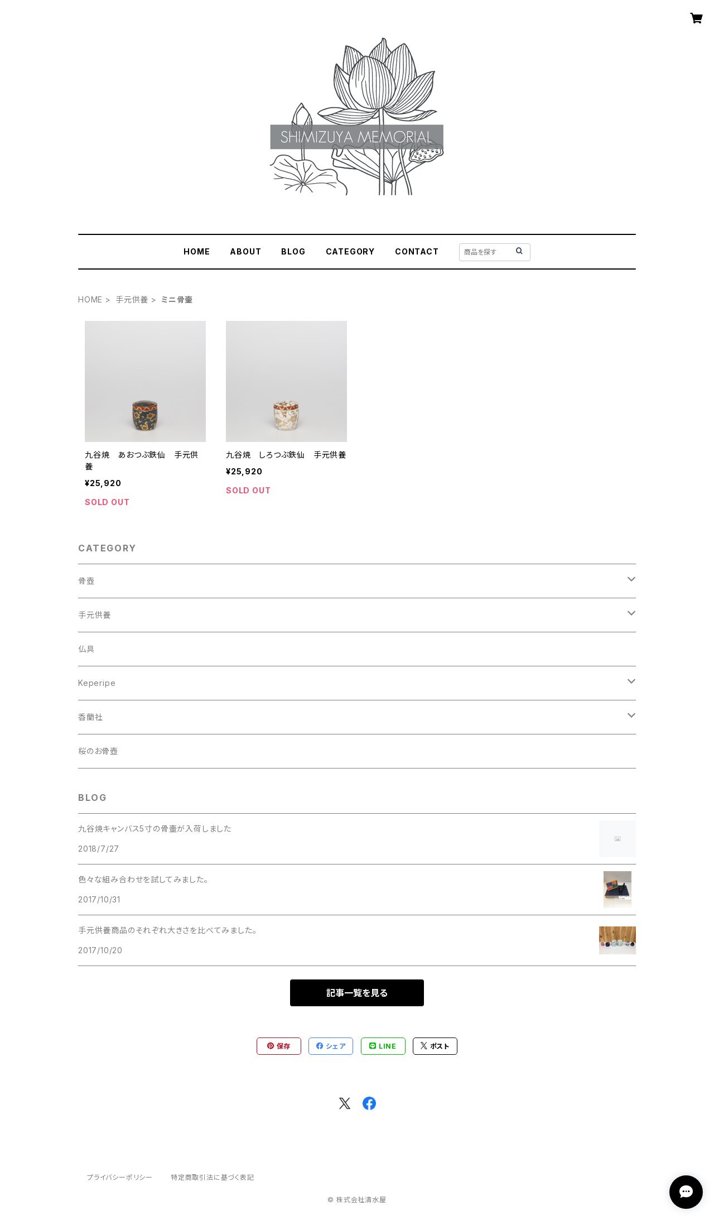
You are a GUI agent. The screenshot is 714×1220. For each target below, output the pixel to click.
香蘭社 (90, 717)
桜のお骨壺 (98, 751)
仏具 (86, 649)
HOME (197, 251)
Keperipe (96, 683)
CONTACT (417, 251)
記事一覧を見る (357, 992)
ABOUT (245, 251)
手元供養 (131, 299)
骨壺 (86, 580)
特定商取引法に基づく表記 (212, 1177)
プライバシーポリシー (120, 1177)
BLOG (293, 251)
